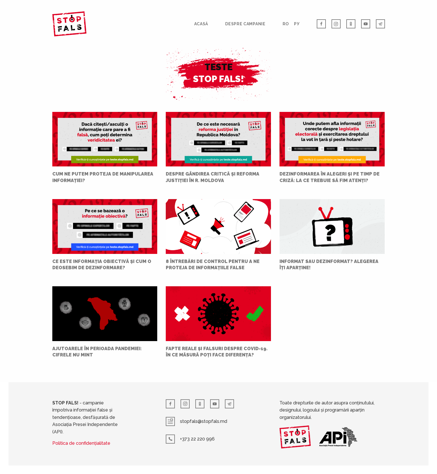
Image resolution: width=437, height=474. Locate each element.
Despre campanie (245, 24)
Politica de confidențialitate (81, 443)
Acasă (201, 24)
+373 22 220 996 (190, 439)
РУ (296, 24)
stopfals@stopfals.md (196, 421)
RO (286, 24)
